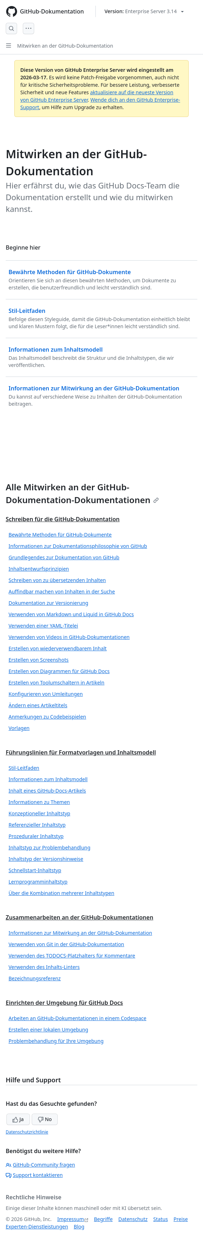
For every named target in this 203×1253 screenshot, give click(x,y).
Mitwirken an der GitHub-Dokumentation (65, 45)
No (45, 1119)
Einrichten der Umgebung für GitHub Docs (64, 1003)
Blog (79, 1226)
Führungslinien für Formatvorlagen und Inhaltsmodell (81, 752)
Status (160, 1219)
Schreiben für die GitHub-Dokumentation (63, 519)
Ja (18, 1119)
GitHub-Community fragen (40, 1164)
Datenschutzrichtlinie (27, 1132)
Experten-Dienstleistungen (37, 1226)
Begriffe (103, 1219)
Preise (180, 1219)
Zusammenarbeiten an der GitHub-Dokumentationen (79, 917)
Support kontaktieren (34, 1175)
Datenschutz (132, 1219)
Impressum (70, 1219)
